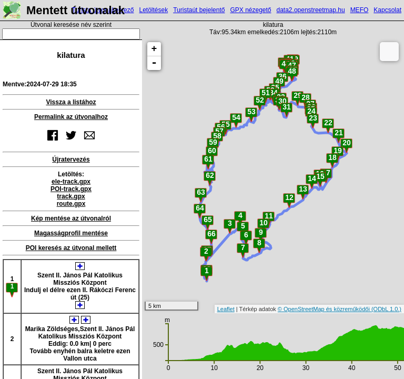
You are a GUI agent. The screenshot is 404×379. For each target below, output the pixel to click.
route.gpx (71, 203)
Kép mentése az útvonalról (71, 218)
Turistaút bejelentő (199, 10)
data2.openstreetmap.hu (311, 10)
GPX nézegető (250, 10)
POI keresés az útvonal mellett (71, 248)
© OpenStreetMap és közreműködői (324, 309)
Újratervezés (70, 159)
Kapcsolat (387, 10)
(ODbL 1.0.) (386, 309)
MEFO (359, 10)
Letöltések (153, 10)
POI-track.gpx (71, 189)
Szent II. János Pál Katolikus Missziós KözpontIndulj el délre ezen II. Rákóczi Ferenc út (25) (80, 285)
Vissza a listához (71, 102)
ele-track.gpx (71, 181)
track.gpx (71, 196)
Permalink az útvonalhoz (71, 117)
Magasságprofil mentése (71, 233)
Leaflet (226, 309)
